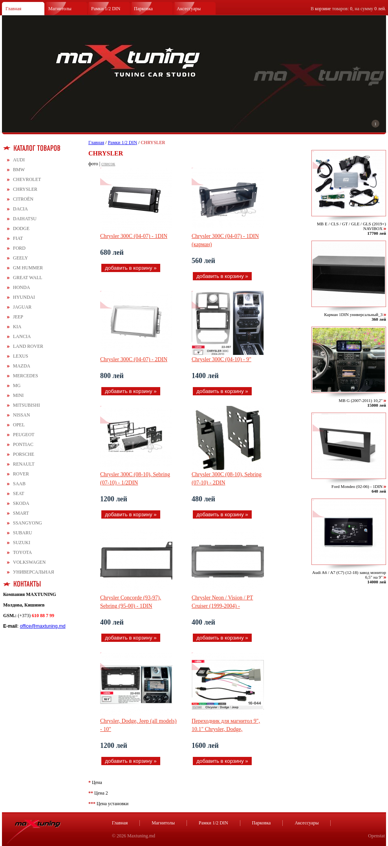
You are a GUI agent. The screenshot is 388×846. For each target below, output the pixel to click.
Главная (13, 8)
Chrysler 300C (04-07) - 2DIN (133, 359)
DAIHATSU (25, 218)
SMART (21, 513)
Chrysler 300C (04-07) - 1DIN (133, 236)
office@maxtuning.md (43, 626)
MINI (18, 395)
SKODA (21, 503)
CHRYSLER (25, 189)
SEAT (18, 493)
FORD (19, 248)
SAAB (19, 483)
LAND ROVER (28, 346)
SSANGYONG (27, 523)
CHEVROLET (27, 179)
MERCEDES (25, 375)
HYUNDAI (24, 297)
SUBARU (22, 532)
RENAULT (24, 464)
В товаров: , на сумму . (348, 8)
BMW (19, 169)
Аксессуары (189, 8)
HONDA (21, 287)
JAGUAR (22, 307)
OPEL (19, 425)
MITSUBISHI (26, 405)
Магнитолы (59, 8)
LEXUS (20, 356)
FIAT (18, 238)
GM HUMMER (28, 267)
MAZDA (21, 366)
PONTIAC (23, 444)
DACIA (20, 209)
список (108, 163)
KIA (17, 326)
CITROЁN (23, 199)
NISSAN (21, 415)
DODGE (21, 228)
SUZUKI (21, 542)
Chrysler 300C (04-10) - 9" (221, 359)
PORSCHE (23, 454)
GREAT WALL (27, 277)
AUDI (19, 160)
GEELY (20, 258)
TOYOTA (22, 552)
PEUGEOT (24, 434)
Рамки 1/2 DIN (106, 8)
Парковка (143, 8)
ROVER (21, 474)
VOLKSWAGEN (29, 562)
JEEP (18, 317)
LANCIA (22, 336)
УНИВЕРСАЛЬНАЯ (33, 572)
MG (16, 385)
